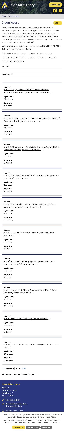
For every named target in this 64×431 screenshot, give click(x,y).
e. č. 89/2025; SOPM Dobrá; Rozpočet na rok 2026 (27, 318)
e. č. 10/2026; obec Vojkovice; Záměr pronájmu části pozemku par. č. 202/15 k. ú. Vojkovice (31, 177)
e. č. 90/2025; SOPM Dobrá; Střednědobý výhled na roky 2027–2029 (31, 346)
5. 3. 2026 (8, 163)
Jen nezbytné (32, 427)
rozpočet (52, 57)
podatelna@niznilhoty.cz (16, 403)
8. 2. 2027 (8, 332)
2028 (32, 57)
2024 (50, 54)
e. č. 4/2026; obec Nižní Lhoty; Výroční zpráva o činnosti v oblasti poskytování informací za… (29, 262)
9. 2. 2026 (8, 213)
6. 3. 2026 (8, 105)
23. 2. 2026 (8, 99)
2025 (7, 57)
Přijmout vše (18, 427)
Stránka (10, 368)
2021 (24, 54)
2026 (15, 57)
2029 (41, 57)
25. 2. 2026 (8, 220)
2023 (41, 54)
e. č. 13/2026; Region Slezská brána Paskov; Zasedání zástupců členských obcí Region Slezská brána (32, 119)
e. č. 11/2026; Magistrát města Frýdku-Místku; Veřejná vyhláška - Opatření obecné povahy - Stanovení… (31, 148)
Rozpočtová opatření (14, 61)
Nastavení (46, 427)
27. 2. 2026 (8, 306)
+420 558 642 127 (12, 400)
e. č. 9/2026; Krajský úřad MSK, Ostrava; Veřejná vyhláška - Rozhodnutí (30, 234)
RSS (57, 23)
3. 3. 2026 (8, 191)
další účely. (52, 417)
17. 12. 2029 (8, 360)
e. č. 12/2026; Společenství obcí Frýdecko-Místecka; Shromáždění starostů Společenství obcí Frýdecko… (29, 91)
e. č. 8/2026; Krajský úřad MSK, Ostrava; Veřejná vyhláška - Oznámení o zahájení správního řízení (30, 205)
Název (5, 66)
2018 (16, 54)
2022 (33, 54)
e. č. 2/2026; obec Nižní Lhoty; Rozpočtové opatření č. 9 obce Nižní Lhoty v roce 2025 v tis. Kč (31, 291)
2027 (24, 57)
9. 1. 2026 (7, 299)
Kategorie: (6, 53)
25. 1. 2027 (8, 277)
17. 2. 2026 (8, 156)
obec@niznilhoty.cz (13, 406)
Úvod (4, 16)
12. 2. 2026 (8, 185)
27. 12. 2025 (8, 325)
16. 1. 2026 (8, 271)
